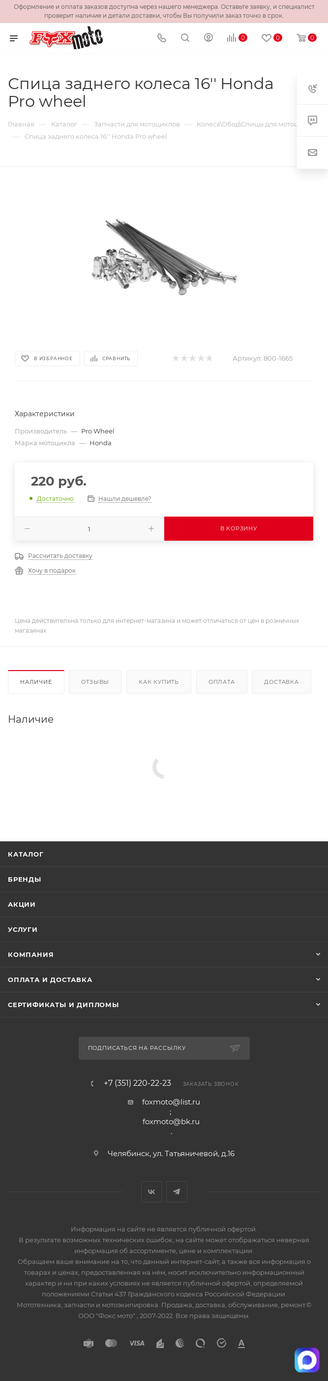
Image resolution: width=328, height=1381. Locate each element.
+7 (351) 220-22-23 (137, 1083)
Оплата (222, 681)
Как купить (159, 681)
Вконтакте (151, 1191)
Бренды (24, 879)
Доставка (281, 681)
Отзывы (95, 681)
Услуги (23, 929)
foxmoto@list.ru (171, 1101)
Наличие (36, 681)
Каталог (26, 854)
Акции (22, 904)
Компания (31, 954)
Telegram (176, 1191)
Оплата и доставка (50, 979)
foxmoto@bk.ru (171, 1121)
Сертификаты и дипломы (63, 1005)
